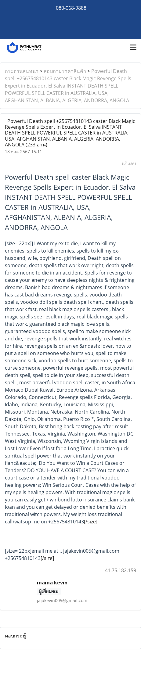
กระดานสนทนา (21, 71)
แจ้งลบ (129, 163)
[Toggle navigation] (133, 47)
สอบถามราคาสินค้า (65, 71)
